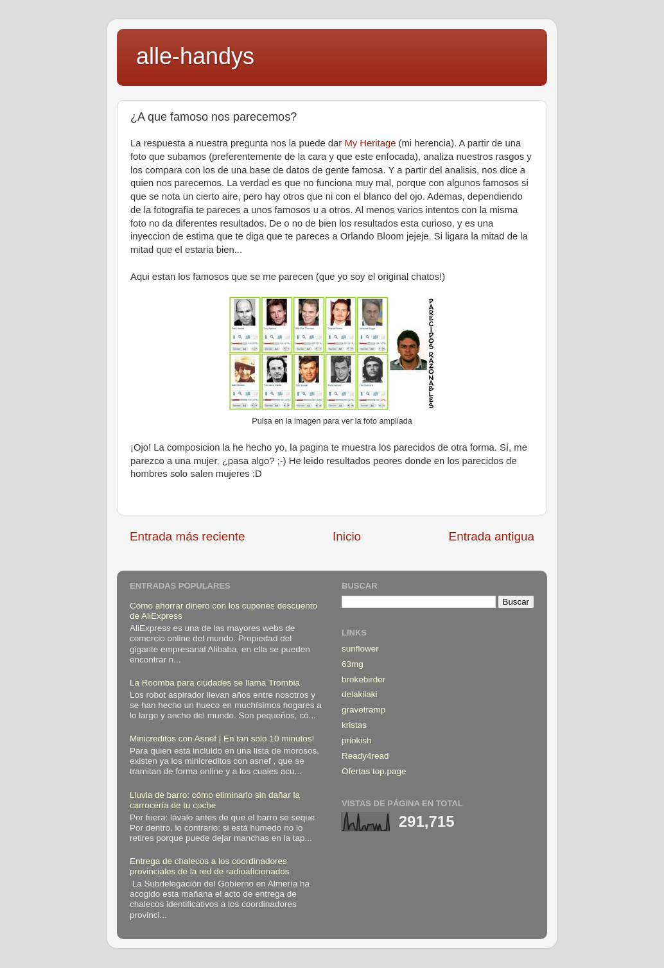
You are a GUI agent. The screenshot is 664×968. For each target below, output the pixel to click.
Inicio (347, 536)
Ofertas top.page (374, 771)
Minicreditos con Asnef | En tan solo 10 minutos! (222, 738)
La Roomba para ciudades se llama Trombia (215, 682)
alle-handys (195, 56)
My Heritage (370, 143)
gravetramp (363, 709)
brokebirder (363, 679)
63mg (352, 664)
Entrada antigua (491, 536)
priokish (357, 740)
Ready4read (365, 756)
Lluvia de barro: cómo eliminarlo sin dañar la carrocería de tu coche (215, 800)
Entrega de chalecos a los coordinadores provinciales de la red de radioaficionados (209, 866)
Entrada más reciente (187, 536)
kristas (354, 725)
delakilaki (360, 694)
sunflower (360, 648)
